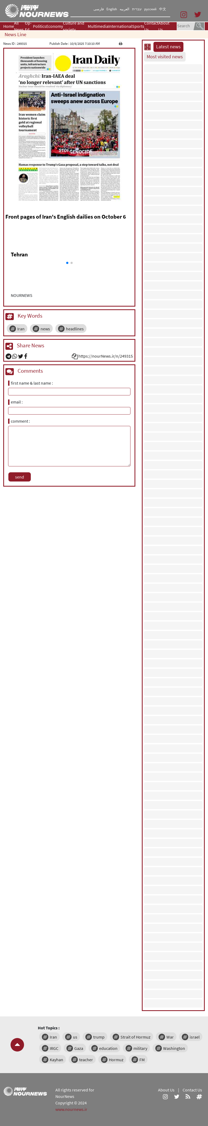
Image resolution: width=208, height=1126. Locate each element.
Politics (39, 26)
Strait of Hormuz (135, 1037)
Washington (174, 1048)
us (75, 1037)
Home (8, 26)
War (170, 1037)
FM (142, 1059)
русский (150, 9)
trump (99, 1037)
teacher (86, 1059)
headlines (75, 328)
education (108, 1048)
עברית (137, 9)
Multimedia (98, 26)
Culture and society (73, 26)
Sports (138, 26)
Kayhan (56, 1059)
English (111, 9)
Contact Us (151, 26)
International (120, 26)
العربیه (124, 9)
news (45, 328)
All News (19, 26)
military (140, 1048)
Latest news (168, 47)
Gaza (78, 1048)
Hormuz (116, 1059)
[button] (67, 263)
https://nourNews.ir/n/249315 (105, 356)
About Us (163, 26)
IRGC (54, 1048)
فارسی (98, 9)
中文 (162, 9)
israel (195, 1037)
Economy (54, 26)
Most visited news (165, 57)
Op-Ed (28, 26)
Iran (21, 328)
